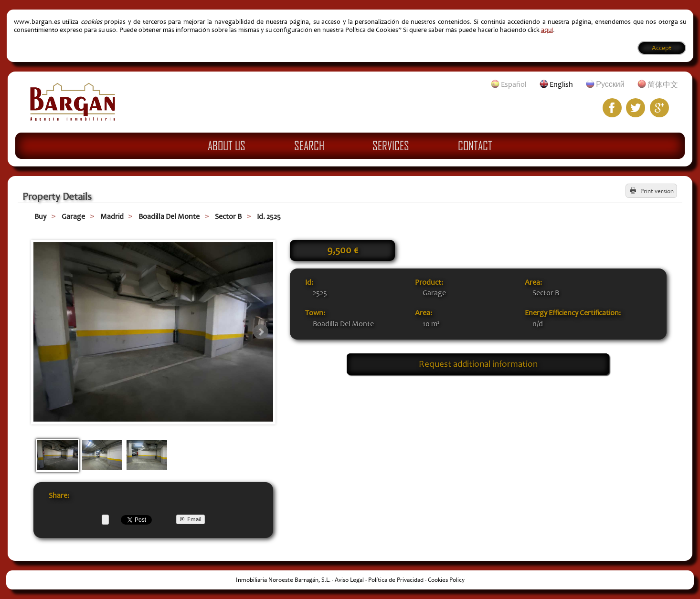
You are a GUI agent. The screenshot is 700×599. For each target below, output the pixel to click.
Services (390, 145)
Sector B (228, 216)
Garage (73, 216)
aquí (547, 30)
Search (309, 145)
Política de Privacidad (396, 580)
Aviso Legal (349, 580)
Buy (40, 216)
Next (260, 332)
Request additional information (478, 364)
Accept (661, 48)
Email (194, 519)
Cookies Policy (446, 580)
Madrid (112, 216)
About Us (226, 145)
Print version (657, 191)
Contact (475, 145)
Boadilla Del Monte (169, 216)
